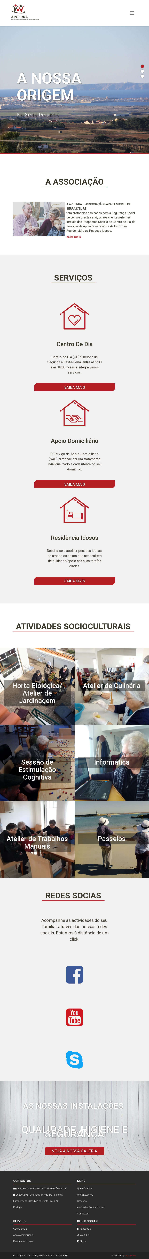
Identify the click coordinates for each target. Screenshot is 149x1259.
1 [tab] (142, 66)
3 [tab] (142, 76)
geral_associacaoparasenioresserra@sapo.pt (41, 1188)
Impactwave (130, 1255)
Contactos (83, 1213)
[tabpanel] (74, 89)
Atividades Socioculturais (91, 1207)
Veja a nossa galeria (74, 1151)
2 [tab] (142, 71)
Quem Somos (84, 1188)
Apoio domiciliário (23, 1235)
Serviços (82, 1201)
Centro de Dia (20, 1228)
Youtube (83, 1235)
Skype (81, 1241)
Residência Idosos (23, 1241)
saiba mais (73, 237)
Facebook (84, 1228)
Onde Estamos (85, 1194)
